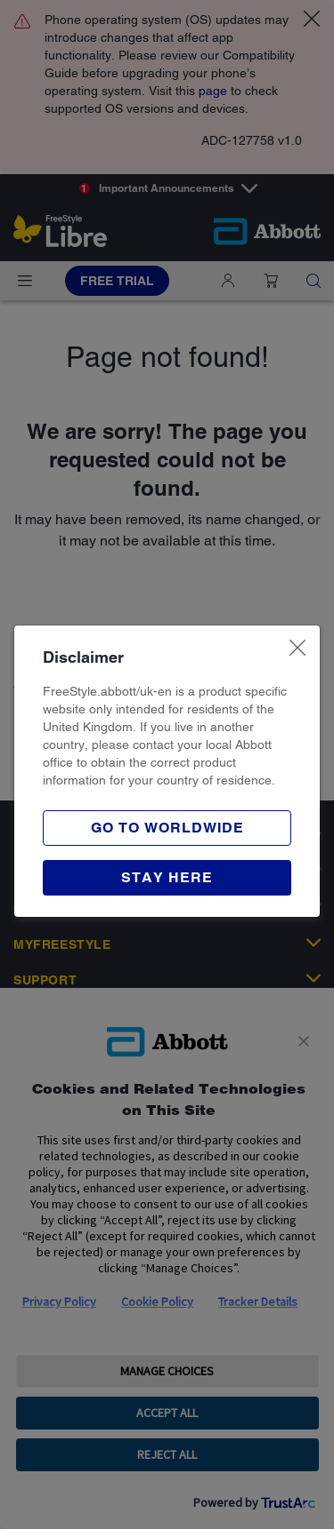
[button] (167, 878)
